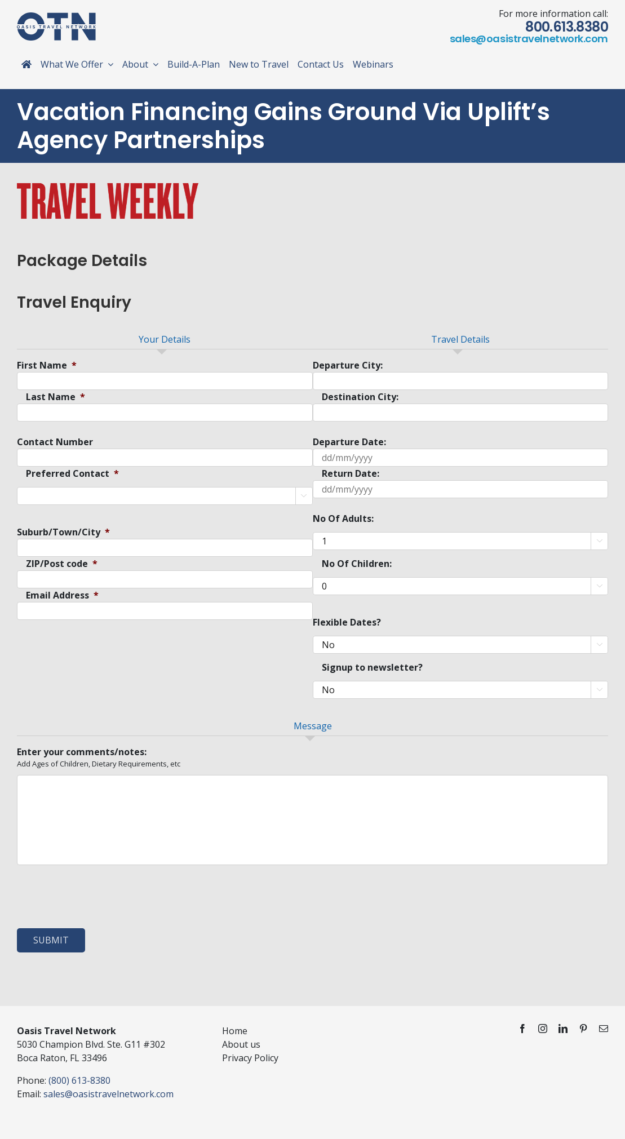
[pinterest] (583, 1028)
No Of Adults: (343, 519)
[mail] (603, 1028)
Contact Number (55, 442)
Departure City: (348, 365)
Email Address (62, 595)
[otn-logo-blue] (56, 17)
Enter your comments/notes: (82, 752)
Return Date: (350, 474)
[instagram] (542, 1028)
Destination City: (360, 397)
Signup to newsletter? (372, 667)
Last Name (55, 397)
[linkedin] (563, 1028)
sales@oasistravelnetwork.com (529, 39)
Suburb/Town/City (63, 532)
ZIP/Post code (61, 564)
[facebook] (522, 1028)
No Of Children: (357, 564)
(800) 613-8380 (79, 1080)
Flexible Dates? (347, 622)
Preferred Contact (72, 474)
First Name (47, 365)
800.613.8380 (566, 26)
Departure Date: (349, 442)
